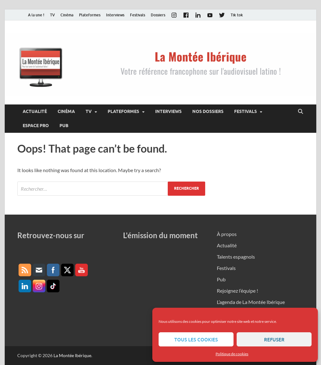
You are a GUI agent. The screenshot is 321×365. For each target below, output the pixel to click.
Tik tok (237, 15)
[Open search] (300, 111)
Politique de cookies (232, 353)
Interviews (115, 15)
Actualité (35, 111)
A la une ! (36, 15)
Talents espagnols (236, 257)
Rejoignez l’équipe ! (237, 291)
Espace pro (36, 125)
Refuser (274, 339)
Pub (63, 125)
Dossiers (158, 15)
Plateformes (89, 15)
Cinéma (66, 15)
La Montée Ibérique (72, 355)
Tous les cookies (196, 339)
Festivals (137, 15)
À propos (227, 234)
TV (52, 15)
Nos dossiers (207, 111)
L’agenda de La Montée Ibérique (251, 302)
